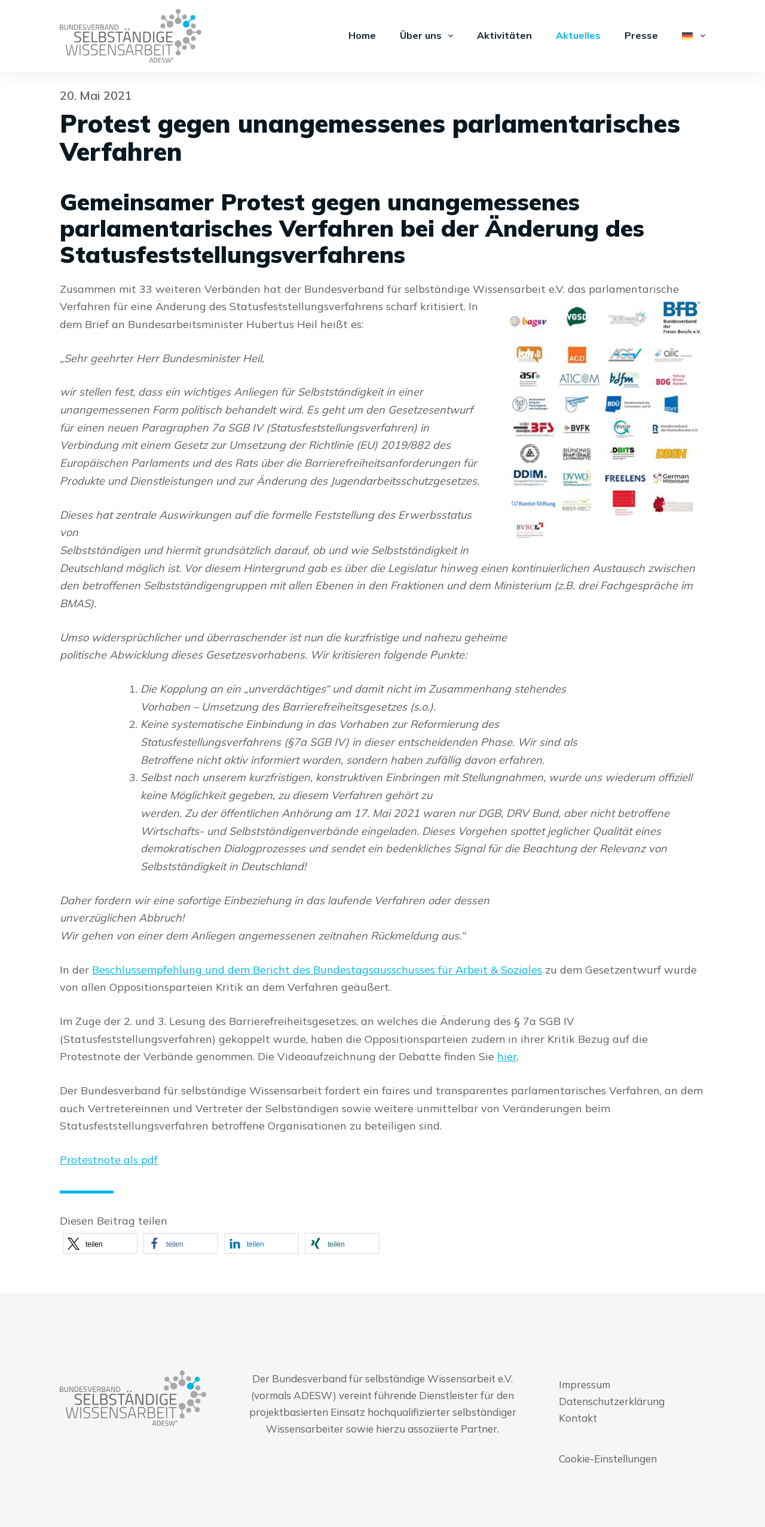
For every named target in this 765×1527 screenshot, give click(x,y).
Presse (641, 35)
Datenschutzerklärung (612, 1401)
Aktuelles (578, 35)
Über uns (429, 36)
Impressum (584, 1384)
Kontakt (578, 1418)
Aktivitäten (504, 35)
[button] (100, 1243)
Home (362, 35)
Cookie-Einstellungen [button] (608, 1458)
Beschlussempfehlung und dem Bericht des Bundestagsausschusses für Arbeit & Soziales (317, 970)
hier (507, 1056)
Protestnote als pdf (109, 1160)
